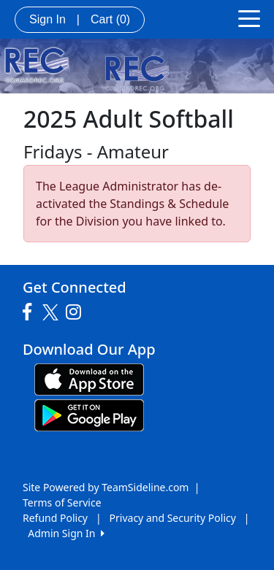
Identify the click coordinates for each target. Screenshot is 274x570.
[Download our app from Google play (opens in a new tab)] (89, 414)
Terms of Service (62, 502)
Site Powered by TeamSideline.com (106, 487)
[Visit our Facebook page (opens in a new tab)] (31, 312)
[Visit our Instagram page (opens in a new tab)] (77, 312)
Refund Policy (55, 518)
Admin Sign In (66, 533)
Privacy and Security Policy (173, 518)
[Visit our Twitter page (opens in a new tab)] (52, 312)
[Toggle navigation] (249, 17)
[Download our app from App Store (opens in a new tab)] (89, 378)
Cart (110, 19)
